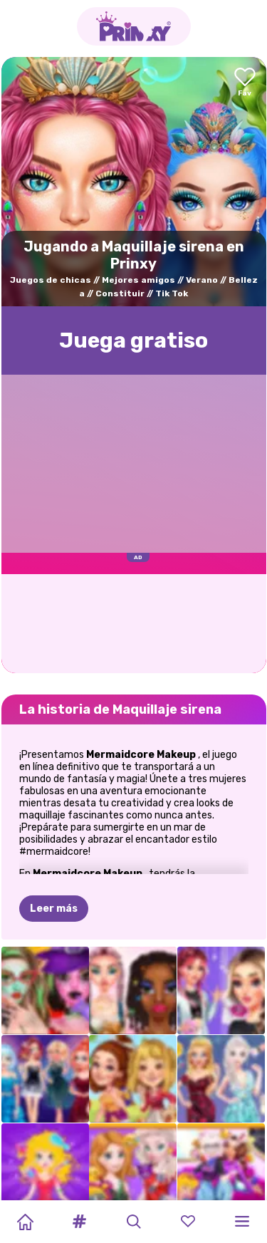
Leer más (54, 838)
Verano (202, 280)
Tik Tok (171, 293)
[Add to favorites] (245, 83)
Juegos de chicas (50, 280)
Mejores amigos (138, 280)
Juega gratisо (133, 340)
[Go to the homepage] (134, 26)
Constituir (120, 293)
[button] (79, 1221)
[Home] (25, 1221)
